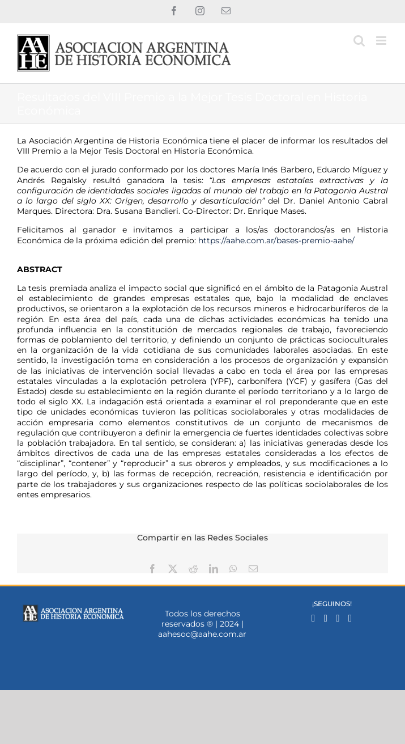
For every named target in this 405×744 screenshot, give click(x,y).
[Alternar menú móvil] (382, 40)
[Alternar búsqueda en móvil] (359, 40)
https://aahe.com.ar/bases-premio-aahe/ (276, 240)
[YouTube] (350, 618)
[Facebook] (314, 618)
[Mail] (338, 618)
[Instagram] (326, 618)
